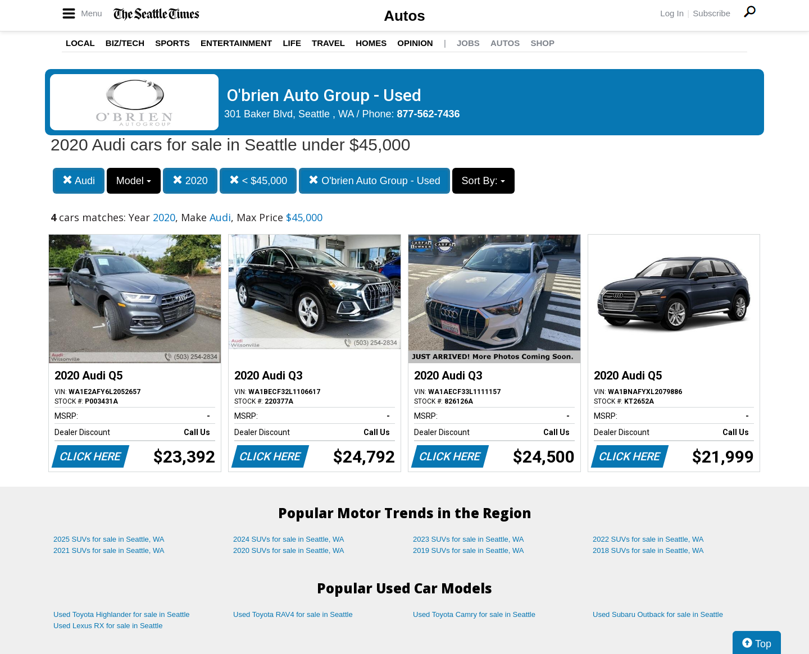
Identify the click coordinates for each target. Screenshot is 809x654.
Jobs (468, 43)
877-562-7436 (428, 114)
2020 (190, 180)
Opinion (415, 43)
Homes (371, 43)
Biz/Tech (125, 43)
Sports (172, 43)
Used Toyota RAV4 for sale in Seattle (293, 614)
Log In (672, 13)
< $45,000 (258, 180)
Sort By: (483, 180)
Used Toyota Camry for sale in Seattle (474, 614)
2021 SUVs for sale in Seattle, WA (109, 550)
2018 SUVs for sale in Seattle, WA (648, 550)
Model (133, 180)
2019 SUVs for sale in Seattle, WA (468, 550)
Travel (328, 43)
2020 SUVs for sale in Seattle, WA (288, 550)
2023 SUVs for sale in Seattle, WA (468, 539)
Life (292, 43)
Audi (78, 180)
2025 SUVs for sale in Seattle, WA (109, 539)
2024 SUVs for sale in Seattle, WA (288, 539)
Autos (404, 15)
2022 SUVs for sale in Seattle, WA (648, 539)
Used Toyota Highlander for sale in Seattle (121, 614)
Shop (542, 43)
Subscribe (711, 13)
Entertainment (236, 43)
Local (80, 43)
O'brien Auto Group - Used (374, 180)
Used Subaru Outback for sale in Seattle (658, 614)
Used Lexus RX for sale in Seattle (107, 625)
